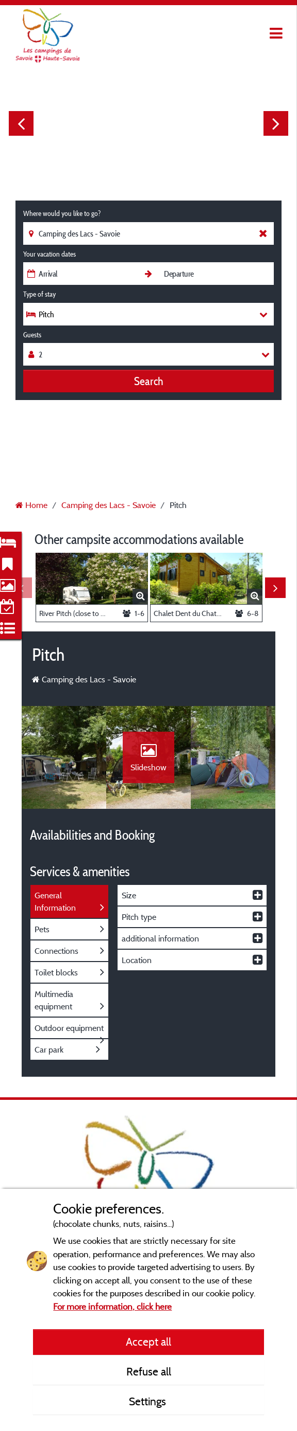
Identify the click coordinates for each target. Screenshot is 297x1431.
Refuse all (148, 1371)
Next (275, 123)
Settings (149, 1401)
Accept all (148, 1341)
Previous (21, 123)
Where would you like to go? (62, 213)
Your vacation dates (49, 254)
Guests (32, 334)
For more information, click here (112, 1306)
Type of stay (39, 294)
